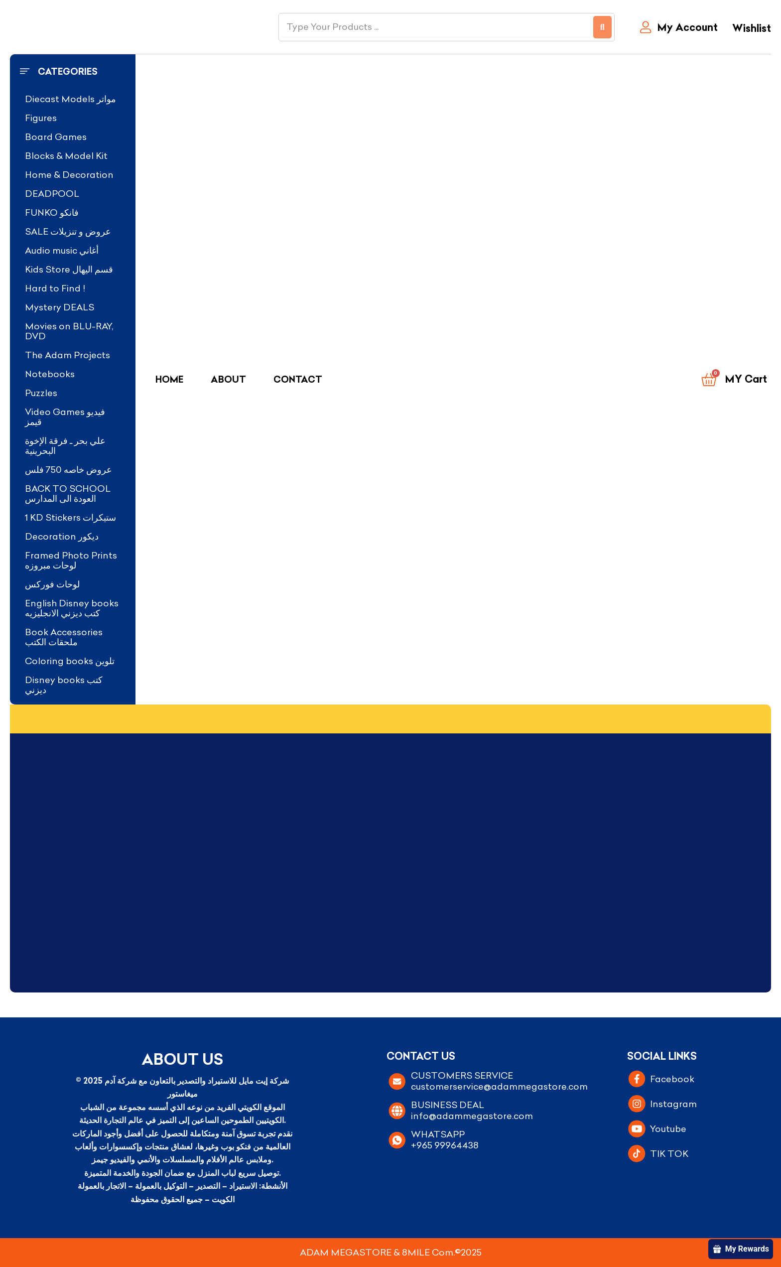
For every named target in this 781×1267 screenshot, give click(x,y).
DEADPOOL (52, 193)
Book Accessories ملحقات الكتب (64, 637)
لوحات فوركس (52, 584)
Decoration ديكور (62, 536)
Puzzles (41, 393)
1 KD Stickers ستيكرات (70, 517)
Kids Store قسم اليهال (69, 269)
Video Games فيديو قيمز (65, 416)
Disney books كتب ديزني (64, 685)
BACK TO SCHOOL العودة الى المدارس (68, 493)
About (228, 379)
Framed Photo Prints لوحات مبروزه (71, 560)
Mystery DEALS (59, 307)
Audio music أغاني (62, 250)
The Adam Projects (67, 355)
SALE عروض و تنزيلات (68, 231)
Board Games (56, 136)
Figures (41, 118)
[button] (72, 71)
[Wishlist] (749, 29)
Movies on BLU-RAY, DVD (69, 331)
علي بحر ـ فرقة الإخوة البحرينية (65, 445)
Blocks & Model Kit (66, 155)
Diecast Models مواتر (70, 99)
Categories (68, 71)
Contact (297, 379)
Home (169, 379)
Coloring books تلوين (70, 661)
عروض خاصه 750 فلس (68, 469)
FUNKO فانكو (52, 212)
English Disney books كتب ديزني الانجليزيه (72, 608)
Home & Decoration (69, 174)
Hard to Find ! (55, 288)
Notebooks (50, 374)
